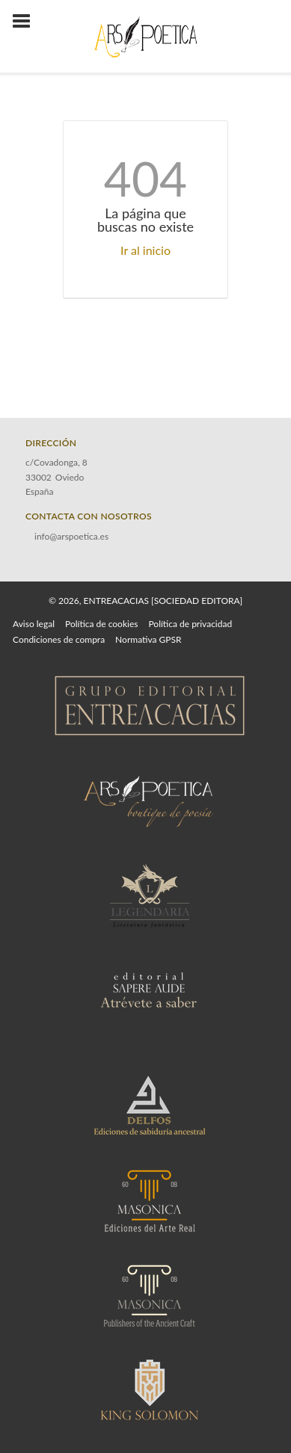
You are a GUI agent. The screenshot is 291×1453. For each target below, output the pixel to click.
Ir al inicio (145, 250)
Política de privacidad (190, 623)
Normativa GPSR (148, 639)
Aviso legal (34, 623)
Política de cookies (101, 623)
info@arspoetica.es (71, 536)
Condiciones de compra (59, 639)
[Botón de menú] (27, 21)
